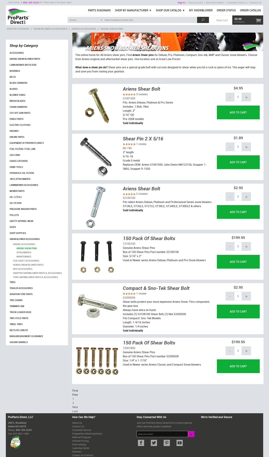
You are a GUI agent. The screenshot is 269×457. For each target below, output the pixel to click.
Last (75, 411)
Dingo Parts (17, 118)
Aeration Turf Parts (21, 294)
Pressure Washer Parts (23, 209)
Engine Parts (17, 136)
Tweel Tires (16, 324)
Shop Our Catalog (169, 10)
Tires (12, 282)
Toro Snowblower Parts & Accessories (35, 277)
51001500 (129, 98)
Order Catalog (250, 10)
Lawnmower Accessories (24, 185)
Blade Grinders (18, 82)
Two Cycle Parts (19, 318)
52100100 (129, 198)
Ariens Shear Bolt (141, 88)
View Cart (222, 20)
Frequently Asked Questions (87, 433)
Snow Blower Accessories (25, 239)
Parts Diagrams (99, 10)
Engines (14, 130)
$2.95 (238, 187)
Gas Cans (15, 155)
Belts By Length (19, 330)
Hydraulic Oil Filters (22, 173)
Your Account (195, 2)
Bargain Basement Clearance (26, 336)
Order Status (226, 10)
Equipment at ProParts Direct (27, 142)
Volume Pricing (80, 440)
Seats (13, 227)
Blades (14, 88)
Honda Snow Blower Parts (28, 264)
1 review (141, 144)
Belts (13, 76)
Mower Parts (17, 191)
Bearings (15, 70)
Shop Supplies (18, 233)
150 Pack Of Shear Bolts (149, 238)
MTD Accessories (22, 268)
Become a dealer (215, 2)
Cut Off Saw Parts (20, 112)
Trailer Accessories (21, 288)
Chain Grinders (18, 106)
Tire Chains (16, 300)
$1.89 (238, 137)
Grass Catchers (19, 161)
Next (75, 407)
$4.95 (238, 87)
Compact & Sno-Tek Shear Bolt (156, 288)
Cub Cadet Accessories (26, 260)
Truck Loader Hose (20, 312)
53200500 (129, 297)
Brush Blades (17, 100)
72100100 (129, 244)
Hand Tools (16, 167)
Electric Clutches (20, 124)
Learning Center (80, 448)
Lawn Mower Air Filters (23, 64)
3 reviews (142, 94)
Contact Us (255, 2)
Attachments (23, 252)
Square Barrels (19, 342)
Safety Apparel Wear (21, 221)
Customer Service (236, 2)
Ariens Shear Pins (26, 248)
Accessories (17, 52)
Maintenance (23, 256)
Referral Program (81, 437)
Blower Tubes (17, 94)
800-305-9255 (24, 430)
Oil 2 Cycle (16, 197)
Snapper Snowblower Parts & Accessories (37, 273)
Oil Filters (16, 203)
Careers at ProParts (82, 455)
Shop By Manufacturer (131, 10)
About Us (77, 422)
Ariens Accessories (24, 244)
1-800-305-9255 (30, 2)
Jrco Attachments (20, 179)
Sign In (181, 2)
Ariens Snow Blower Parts (25, 58)
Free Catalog (79, 444)
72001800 (129, 348)
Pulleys (14, 215)
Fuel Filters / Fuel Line (23, 149)
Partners (76, 451)
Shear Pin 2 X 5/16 (143, 138)
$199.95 (238, 237)
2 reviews (142, 194)
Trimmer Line (17, 306)
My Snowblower (201, 10)
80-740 (127, 148)
